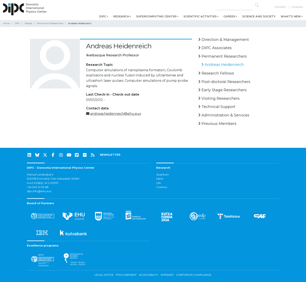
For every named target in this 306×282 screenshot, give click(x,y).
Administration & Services (223, 115)
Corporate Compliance (193, 274)
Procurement (126, 274)
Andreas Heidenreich (222, 64)
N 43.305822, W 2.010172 (42, 183)
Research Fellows (216, 73)
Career (229, 16)
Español (280, 7)
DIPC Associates (215, 48)
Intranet (167, 274)
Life (158, 183)
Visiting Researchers (219, 98)
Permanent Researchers (50, 23)
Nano (159, 178)
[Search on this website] (235, 7)
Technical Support (216, 106)
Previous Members (217, 123)
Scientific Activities (200, 16)
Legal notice (104, 274)
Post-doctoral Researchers (224, 81)
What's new (291, 16)
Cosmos (161, 187)
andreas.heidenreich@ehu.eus (115, 114)
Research (121, 16)
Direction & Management (223, 39)
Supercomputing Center (156, 16)
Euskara (297, 7)
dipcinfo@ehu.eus (39, 191)
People (28, 23)
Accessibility (148, 274)
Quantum (162, 174)
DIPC (102, 16)
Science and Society (259, 16)
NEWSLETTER (110, 154)
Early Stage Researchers (222, 90)
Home (6, 23)
